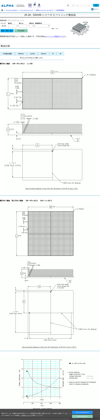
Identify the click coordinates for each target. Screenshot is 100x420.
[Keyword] (79, 5)
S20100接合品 (60, 10)
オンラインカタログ (11, 10)
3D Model (21, 31)
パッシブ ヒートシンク (26, 10)
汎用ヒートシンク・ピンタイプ (44, 10)
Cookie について (26, 415)
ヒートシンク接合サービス (55, 36)
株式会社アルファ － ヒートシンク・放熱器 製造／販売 (2, 10)
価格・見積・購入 (7, 31)
